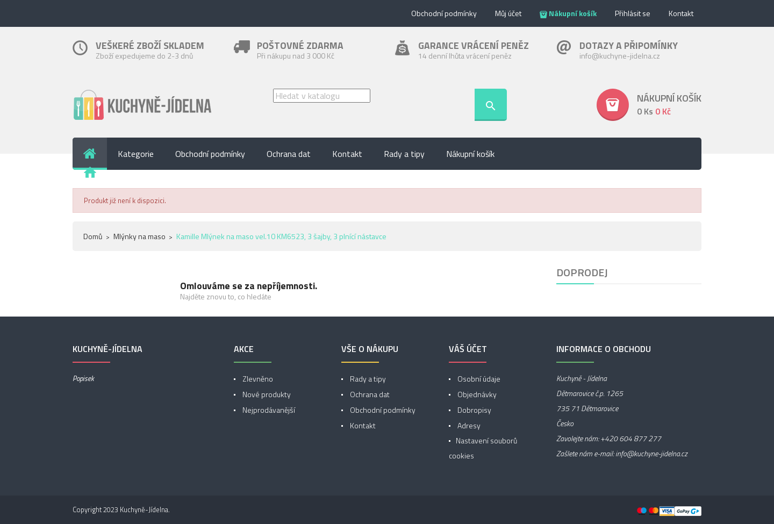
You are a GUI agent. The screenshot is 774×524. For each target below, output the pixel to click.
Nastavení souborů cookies (483, 448)
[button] (649, 105)
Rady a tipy (367, 378)
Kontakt (681, 13)
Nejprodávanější (268, 409)
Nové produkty (266, 394)
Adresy (468, 425)
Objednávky (476, 394)
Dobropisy (473, 409)
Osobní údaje (478, 378)
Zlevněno (257, 378)
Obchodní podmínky (444, 13)
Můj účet (508, 13)
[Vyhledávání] (321, 96)
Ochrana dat (369, 394)
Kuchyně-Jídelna (144, 509)
